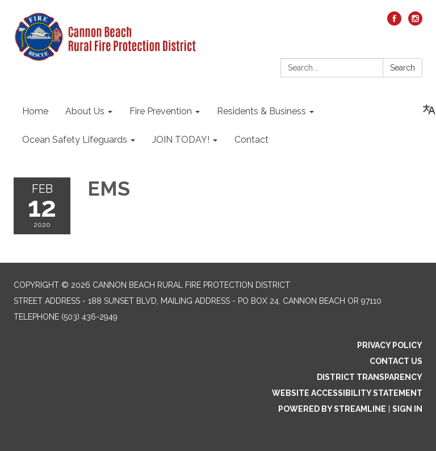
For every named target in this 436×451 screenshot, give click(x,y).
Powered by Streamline (332, 408)
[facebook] (394, 22)
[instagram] (415, 22)
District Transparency (369, 377)
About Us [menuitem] (84, 111)
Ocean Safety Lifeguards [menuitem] (74, 139)
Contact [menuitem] (251, 139)
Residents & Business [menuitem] (261, 111)
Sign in (407, 408)
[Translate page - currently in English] (429, 109)
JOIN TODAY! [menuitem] (180, 139)
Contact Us (396, 361)
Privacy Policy (389, 345)
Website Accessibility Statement (347, 393)
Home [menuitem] (35, 111)
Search (402, 67)
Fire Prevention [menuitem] (160, 111)
